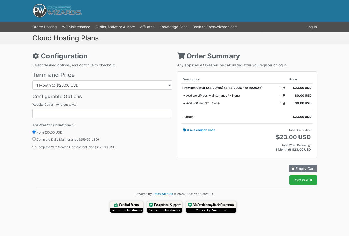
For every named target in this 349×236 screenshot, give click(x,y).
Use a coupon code (199, 130)
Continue (303, 180)
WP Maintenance (76, 27)
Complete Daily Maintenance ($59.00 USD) (65, 139)
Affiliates (147, 27)
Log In (311, 27)
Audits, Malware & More (115, 27)
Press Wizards (163, 194)
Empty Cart (303, 168)
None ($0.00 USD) (47, 132)
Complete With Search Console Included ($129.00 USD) (74, 147)
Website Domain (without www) (54, 104)
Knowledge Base (173, 27)
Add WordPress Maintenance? (53, 125)
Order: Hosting (44, 27)
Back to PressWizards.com (215, 27)
